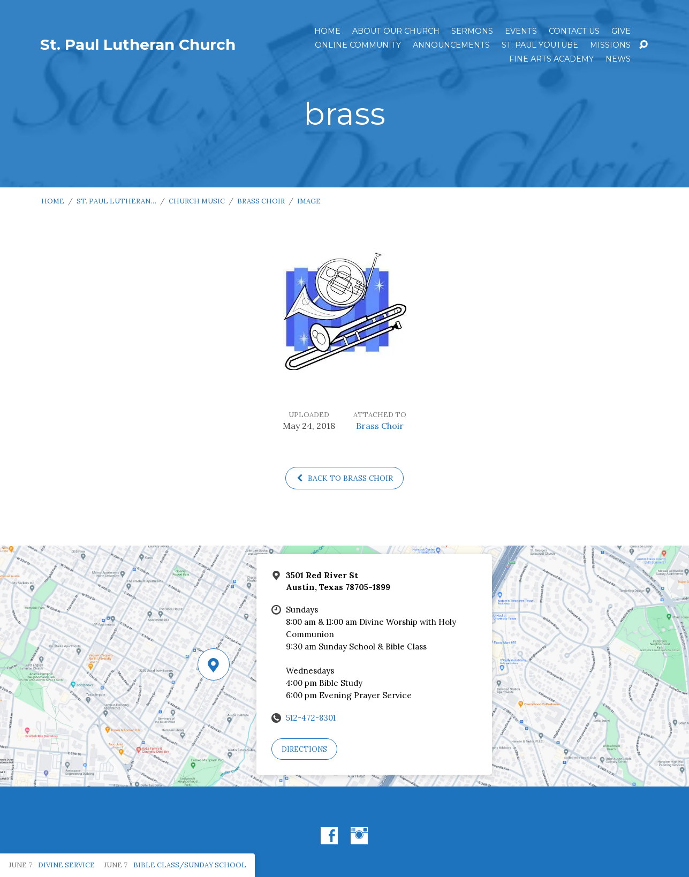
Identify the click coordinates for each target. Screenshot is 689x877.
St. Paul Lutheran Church (138, 44)
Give (621, 31)
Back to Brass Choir (344, 478)
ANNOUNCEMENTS (451, 45)
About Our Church (396, 31)
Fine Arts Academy (551, 59)
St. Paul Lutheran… (116, 201)
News (618, 59)
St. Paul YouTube (540, 45)
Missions (610, 45)
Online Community (358, 45)
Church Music (197, 201)
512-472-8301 (311, 718)
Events (521, 31)
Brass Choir (261, 201)
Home (327, 31)
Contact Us (574, 31)
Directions (304, 749)
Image (309, 201)
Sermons (472, 31)
